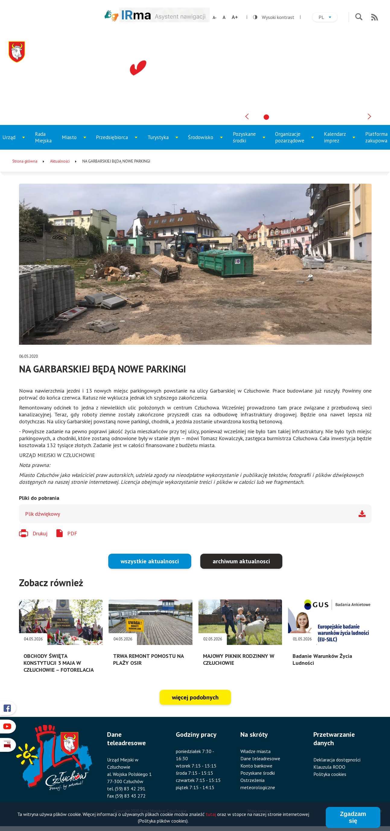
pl (328, 18)
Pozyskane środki (249, 140)
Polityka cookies (329, 774)
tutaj (211, 815)
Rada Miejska (43, 137)
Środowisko (204, 142)
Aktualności (60, 161)
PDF (72, 533)
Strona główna (24, 161)
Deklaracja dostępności (336, 760)
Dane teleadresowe (260, 758)
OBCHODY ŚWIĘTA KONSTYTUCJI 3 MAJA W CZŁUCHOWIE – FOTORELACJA (59, 662)
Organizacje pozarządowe (292, 140)
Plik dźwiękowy (42, 513)
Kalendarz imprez (339, 140)
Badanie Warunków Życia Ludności (322, 659)
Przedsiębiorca (114, 142)
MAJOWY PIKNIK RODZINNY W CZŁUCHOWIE (238, 659)
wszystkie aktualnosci (150, 561)
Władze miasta (255, 751)
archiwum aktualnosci (241, 561)
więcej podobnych (195, 697)
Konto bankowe (256, 766)
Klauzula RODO (329, 767)
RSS (374, 17)
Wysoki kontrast (273, 17)
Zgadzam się (353, 818)
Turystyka (162, 142)
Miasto (76, 142)
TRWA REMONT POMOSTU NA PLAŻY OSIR (148, 659)
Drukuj (40, 533)
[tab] (266, 117)
